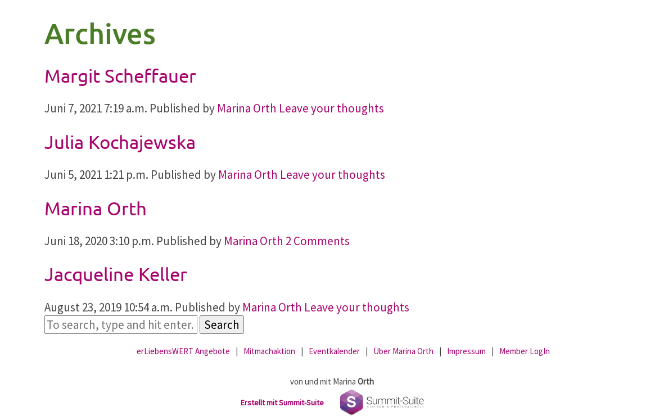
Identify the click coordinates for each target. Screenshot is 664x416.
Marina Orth (247, 108)
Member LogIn (524, 351)
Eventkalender (334, 351)
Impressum (466, 351)
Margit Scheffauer (120, 75)
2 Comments (318, 240)
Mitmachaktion (269, 351)
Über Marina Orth (403, 351)
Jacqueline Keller (115, 274)
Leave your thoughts (331, 108)
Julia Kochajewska (120, 141)
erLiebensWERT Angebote (183, 351)
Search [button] (222, 324)
